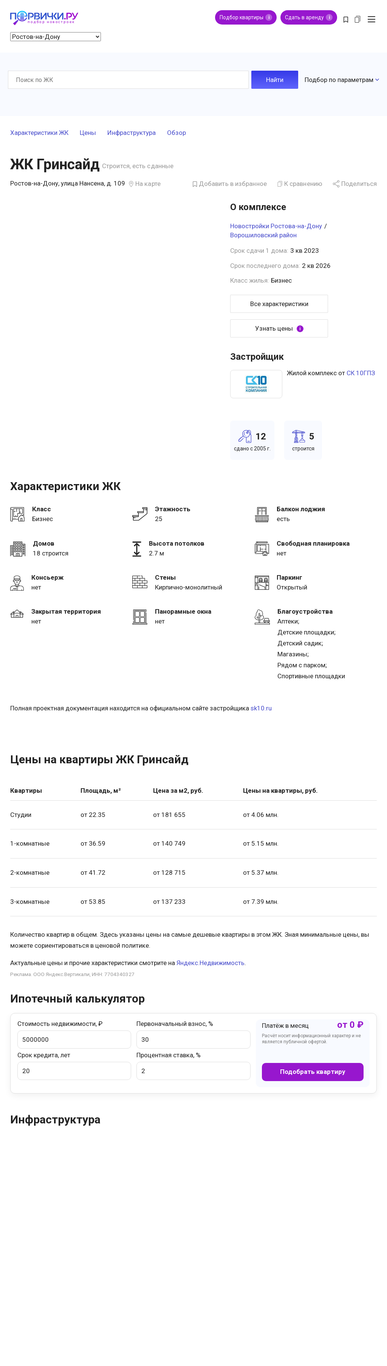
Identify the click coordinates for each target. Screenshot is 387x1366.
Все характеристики (279, 304)
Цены (88, 133)
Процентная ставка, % (193, 1065)
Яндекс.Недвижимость (210, 963)
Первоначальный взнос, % (193, 1034)
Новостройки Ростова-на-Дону (276, 226)
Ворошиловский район (263, 235)
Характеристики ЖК (39, 133)
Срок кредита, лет (74, 1065)
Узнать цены (279, 329)
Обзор (176, 133)
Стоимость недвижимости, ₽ (74, 1034)
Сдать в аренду (309, 17)
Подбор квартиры (246, 17)
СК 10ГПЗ (361, 373)
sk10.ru (261, 708)
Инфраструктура (131, 133)
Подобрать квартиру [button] (312, 1071)
